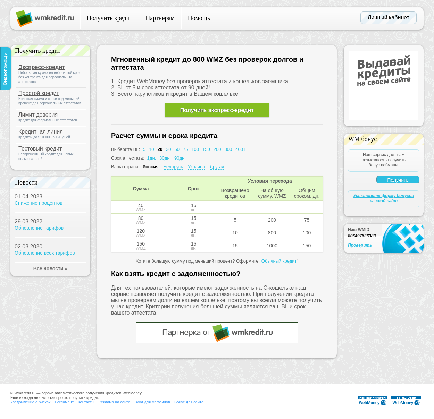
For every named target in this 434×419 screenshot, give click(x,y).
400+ (240, 149)
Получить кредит (109, 18)
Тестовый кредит (40, 149)
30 (168, 149)
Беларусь (173, 166)
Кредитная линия (40, 132)
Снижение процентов (38, 203)
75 (185, 149)
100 (195, 149)
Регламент (64, 402)
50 (176, 149)
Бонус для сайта (188, 402)
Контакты (86, 402)
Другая (217, 166)
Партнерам (160, 18)
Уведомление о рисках (30, 402)
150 (206, 149)
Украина (196, 166)
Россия (151, 166)
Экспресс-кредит (41, 67)
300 (228, 149)
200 (217, 149)
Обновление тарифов (39, 228)
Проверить (360, 245)
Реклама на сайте (114, 402)
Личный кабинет (388, 17)
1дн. (151, 158)
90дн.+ (181, 158)
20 (160, 149)
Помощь (199, 18)
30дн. (165, 158)
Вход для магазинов (152, 402)
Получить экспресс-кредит (217, 110)
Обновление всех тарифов (45, 253)
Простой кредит (38, 93)
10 (151, 149)
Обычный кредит (279, 261)
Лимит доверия (38, 115)
